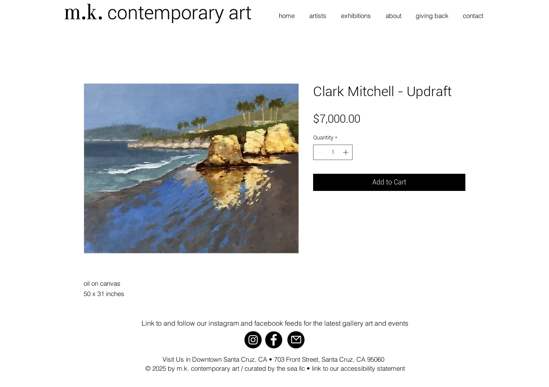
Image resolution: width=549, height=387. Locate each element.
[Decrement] (319, 152)
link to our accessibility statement (358, 368)
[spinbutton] (333, 152)
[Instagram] (253, 339)
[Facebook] (273, 339)
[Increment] (346, 152)
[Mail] (296, 339)
